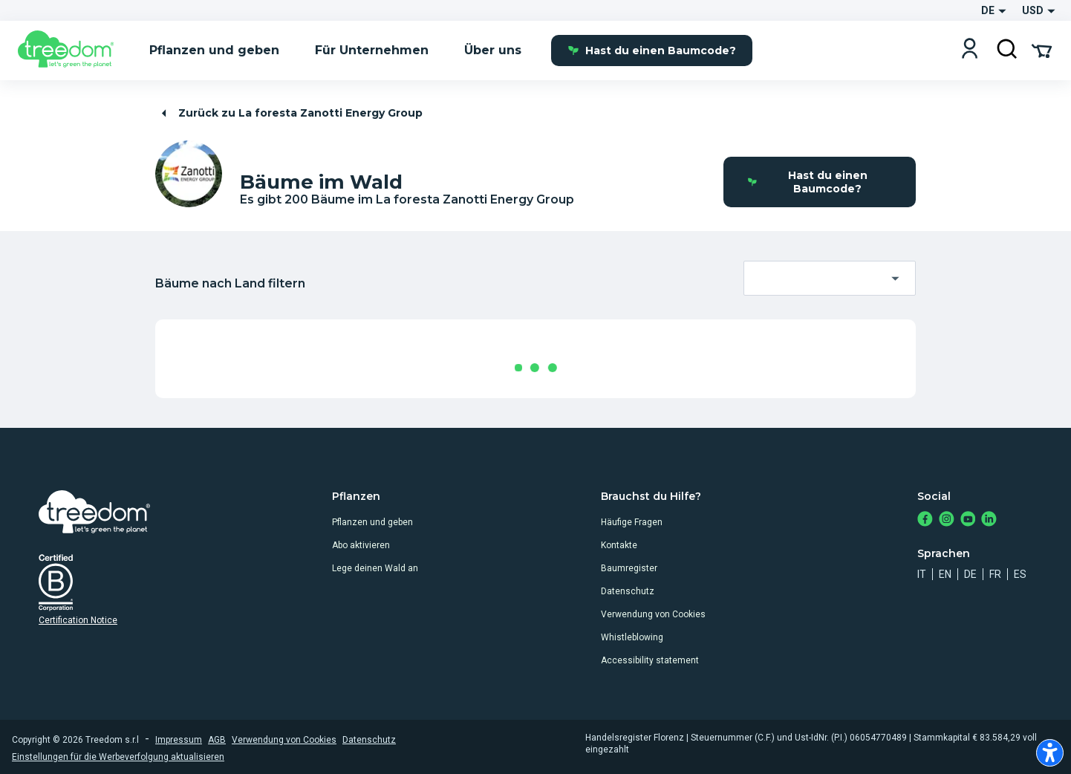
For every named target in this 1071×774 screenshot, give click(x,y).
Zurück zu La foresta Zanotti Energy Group (290, 113)
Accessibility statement (650, 660)
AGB (217, 740)
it (921, 574)
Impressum (178, 740)
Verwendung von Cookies (653, 614)
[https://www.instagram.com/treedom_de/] (946, 520)
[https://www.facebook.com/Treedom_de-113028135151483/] (925, 520)
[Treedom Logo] (72, 50)
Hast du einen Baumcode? (651, 50)
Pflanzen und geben (372, 522)
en (945, 574)
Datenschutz (627, 591)
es (1020, 574)
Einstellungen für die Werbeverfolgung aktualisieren (118, 757)
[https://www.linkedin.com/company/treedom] (989, 520)
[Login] (970, 50)
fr (995, 574)
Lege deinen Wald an (375, 568)
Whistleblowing (632, 637)
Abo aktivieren (361, 545)
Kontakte (619, 545)
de (970, 574)
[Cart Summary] (1041, 50)
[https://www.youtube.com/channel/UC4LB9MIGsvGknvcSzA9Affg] (968, 520)
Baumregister (629, 568)
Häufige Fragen (632, 522)
